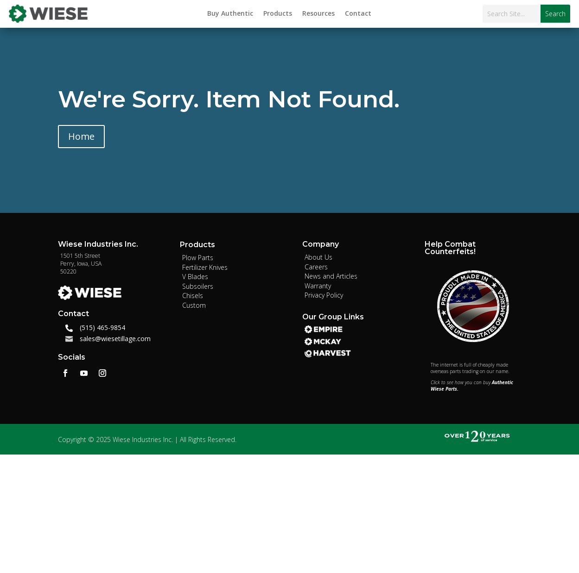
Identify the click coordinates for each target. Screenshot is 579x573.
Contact (358, 14)
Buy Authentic (230, 14)
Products (277, 14)
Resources (318, 14)
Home (81, 136)
